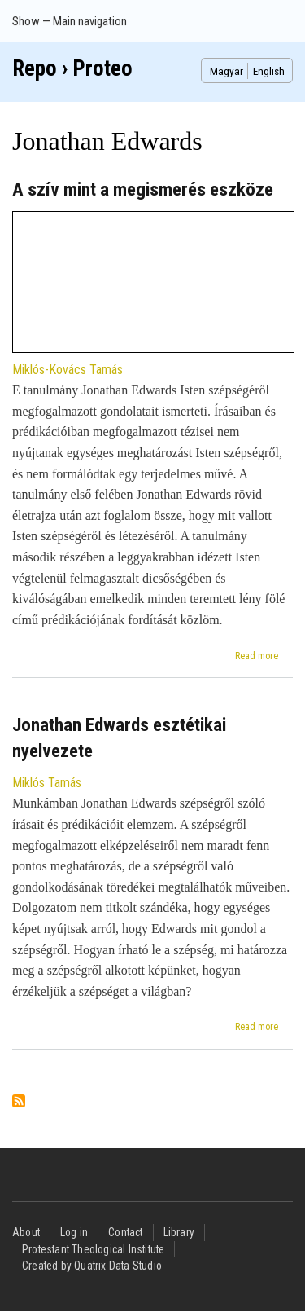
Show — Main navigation (69, 21)
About (26, 1232)
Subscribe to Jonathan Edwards (18, 1102)
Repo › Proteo (72, 68)
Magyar (226, 70)
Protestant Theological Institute (93, 1249)
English (269, 70)
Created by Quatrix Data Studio (92, 1265)
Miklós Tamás (46, 782)
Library (178, 1232)
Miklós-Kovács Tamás (67, 369)
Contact (125, 1232)
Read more (256, 656)
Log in (74, 1232)
